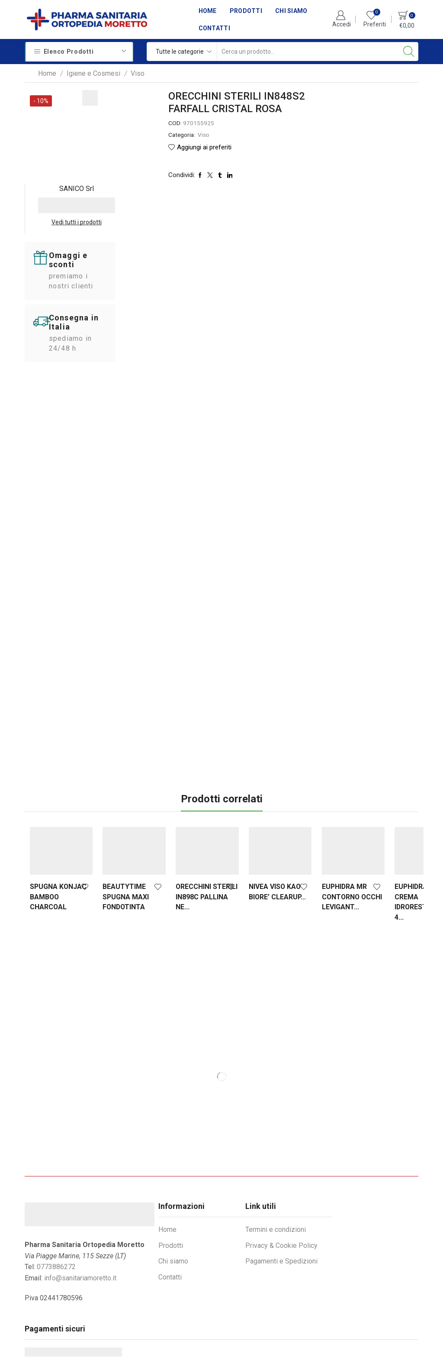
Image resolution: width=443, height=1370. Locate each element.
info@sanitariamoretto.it (80, 1180)
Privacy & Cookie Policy (281, 1147)
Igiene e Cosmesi (93, 73)
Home (208, 10)
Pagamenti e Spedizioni (281, 1163)
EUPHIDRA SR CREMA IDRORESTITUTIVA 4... (385, 804)
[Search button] (409, 51)
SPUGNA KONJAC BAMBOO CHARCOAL (48, 804)
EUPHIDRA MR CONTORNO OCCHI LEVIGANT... (314, 804)
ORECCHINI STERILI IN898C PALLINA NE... (185, 798)
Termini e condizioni (275, 1132)
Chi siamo (291, 10)
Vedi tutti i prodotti (381, 128)
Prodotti (246, 10)
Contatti (214, 28)
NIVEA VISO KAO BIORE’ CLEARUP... (253, 798)
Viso (137, 73)
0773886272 (56, 1169)
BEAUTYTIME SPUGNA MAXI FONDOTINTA (119, 798)
